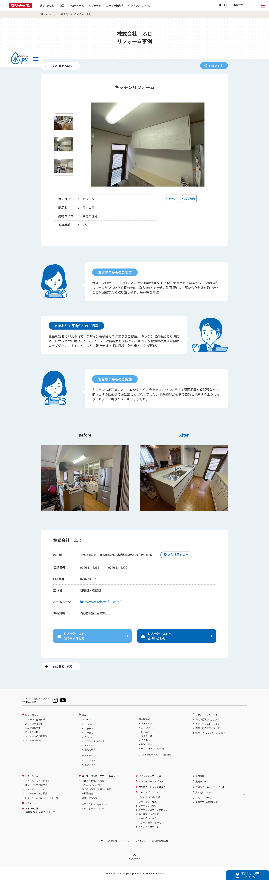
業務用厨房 (90, 749)
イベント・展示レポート (151, 826)
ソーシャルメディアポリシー (134, 840)
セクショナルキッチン (95, 741)
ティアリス (146, 723)
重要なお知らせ (90, 797)
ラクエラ (88, 732)
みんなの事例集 (33, 727)
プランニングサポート (206, 714)
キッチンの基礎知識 (35, 719)
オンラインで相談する (36, 784)
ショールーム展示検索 (36, 793)
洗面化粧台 (144, 718)
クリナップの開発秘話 (36, 736)
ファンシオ (146, 735)
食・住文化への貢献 (149, 814)
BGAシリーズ (147, 744)
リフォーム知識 (33, 740)
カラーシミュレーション (207, 723)
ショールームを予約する (37, 780)
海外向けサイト (203, 792)
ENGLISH (222, 5)
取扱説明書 (87, 793)
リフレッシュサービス (150, 775)
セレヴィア (90, 760)
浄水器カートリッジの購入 (152, 786)
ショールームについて (36, 789)
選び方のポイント (34, 723)
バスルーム (87, 755)
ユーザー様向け (114, 5)
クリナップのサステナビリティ (154, 809)
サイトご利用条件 (109, 840)
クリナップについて (139, 5)
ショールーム (76, 5)
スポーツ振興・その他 (150, 822)
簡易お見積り (207, 719)
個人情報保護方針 (160, 840)
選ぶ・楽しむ (47, 5)
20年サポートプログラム (94, 808)
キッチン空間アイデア (36, 731)
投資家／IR (200, 781)
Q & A (93, 784)
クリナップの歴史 (148, 805)
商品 (84, 714)
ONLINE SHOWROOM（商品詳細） (156, 754)
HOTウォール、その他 (152, 748)
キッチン (86, 719)
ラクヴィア (90, 764)
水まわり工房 (61, 14)
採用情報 (199, 775)
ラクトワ (145, 740)
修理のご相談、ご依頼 (93, 780)
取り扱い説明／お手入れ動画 (96, 789)
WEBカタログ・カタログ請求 (210, 733)
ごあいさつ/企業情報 (149, 797)
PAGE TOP (134, 859)
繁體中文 (238, 5)
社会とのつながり (148, 818)
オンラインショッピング (151, 781)
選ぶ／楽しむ (31, 714)
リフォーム (95, 5)
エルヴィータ (148, 727)
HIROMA (88, 745)
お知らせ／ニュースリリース (209, 786)
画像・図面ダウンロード (207, 727)
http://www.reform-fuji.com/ (100, 601)
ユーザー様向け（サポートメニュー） (101, 775)
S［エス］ (146, 731)
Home (44, 14)
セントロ (88, 724)
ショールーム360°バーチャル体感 (41, 797)
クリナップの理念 (148, 801)
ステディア (89, 728)
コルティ (88, 736)
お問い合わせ (95, 804)
